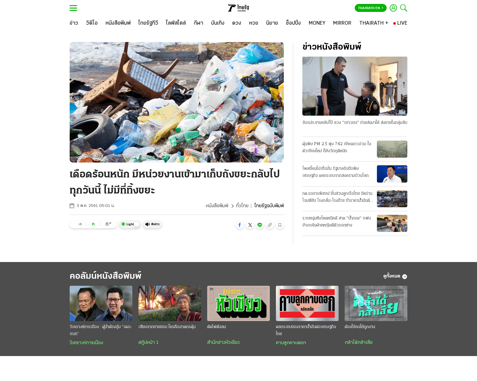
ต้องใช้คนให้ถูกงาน (360, 327)
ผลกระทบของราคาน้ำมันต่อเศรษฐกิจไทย (306, 330)
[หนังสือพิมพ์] (118, 23)
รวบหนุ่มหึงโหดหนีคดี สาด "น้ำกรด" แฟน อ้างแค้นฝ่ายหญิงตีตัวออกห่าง (336, 222)
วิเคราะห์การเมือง (86, 343)
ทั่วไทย (242, 206)
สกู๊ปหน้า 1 (148, 342)
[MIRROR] (342, 23)
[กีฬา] (198, 23)
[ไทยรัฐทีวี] (148, 23)
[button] (240, 225)
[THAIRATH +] (373, 23)
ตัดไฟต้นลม (216, 327)
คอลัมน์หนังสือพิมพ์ (105, 276)
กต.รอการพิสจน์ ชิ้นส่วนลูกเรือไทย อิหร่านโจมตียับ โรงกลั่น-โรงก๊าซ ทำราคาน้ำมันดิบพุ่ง (337, 197)
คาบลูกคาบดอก (291, 343)
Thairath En (370, 8)
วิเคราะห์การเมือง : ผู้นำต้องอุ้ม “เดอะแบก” (100, 330)
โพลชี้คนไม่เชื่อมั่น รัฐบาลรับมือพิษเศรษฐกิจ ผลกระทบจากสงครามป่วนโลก (335, 172)
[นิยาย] (272, 23)
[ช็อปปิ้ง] (293, 23)
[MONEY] (317, 23)
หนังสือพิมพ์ (217, 206)
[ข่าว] (74, 23)
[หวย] (253, 23)
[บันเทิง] (218, 23)
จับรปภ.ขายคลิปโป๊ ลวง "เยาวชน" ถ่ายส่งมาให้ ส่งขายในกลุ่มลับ (354, 123)
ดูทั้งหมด (395, 276)
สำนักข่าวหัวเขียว (223, 342)
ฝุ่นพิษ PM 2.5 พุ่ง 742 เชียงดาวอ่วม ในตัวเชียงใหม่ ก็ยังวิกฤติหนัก (336, 147)
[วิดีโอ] (92, 23)
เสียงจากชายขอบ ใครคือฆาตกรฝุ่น (167, 327)
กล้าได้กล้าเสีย (359, 342)
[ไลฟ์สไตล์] (176, 23)
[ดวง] (236, 23)
